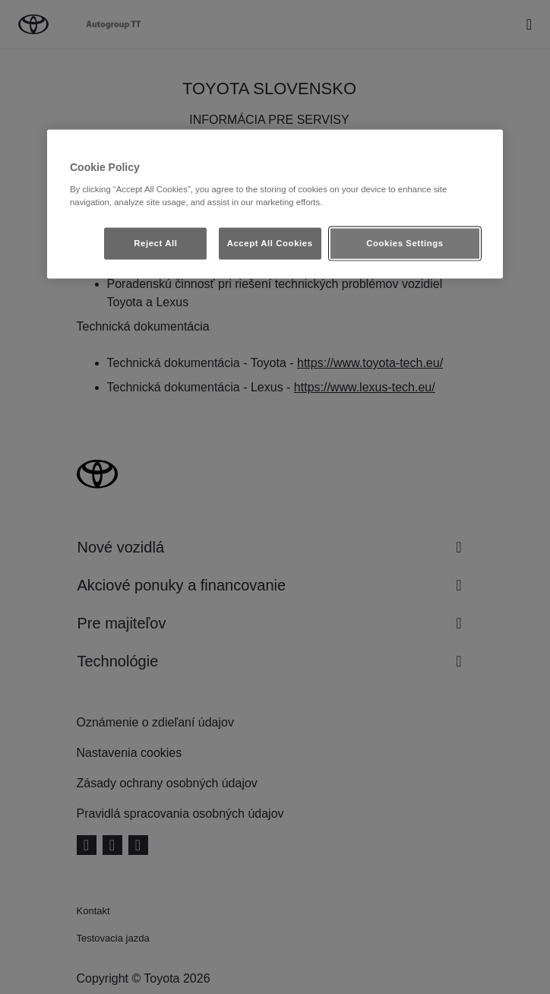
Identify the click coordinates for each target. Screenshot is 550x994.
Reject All (155, 242)
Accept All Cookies (270, 242)
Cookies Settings (404, 242)
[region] (275, 204)
